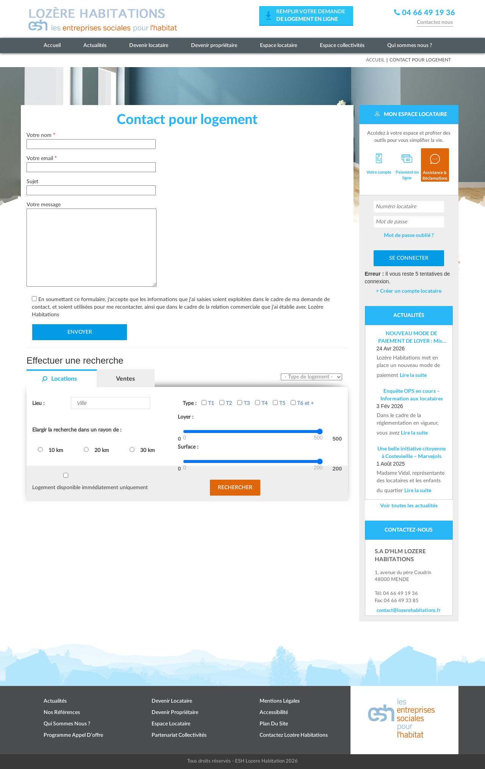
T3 (243, 403)
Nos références (62, 712)
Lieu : (38, 403)
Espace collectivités (342, 45)
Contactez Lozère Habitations (294, 735)
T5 (279, 403)
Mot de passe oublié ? (409, 235)
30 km (142, 450)
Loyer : (186, 417)
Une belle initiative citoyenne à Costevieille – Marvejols (411, 452)
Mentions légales (280, 701)
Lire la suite (413, 375)
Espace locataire (278, 45)
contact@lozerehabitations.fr (409, 610)
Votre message (91, 245)
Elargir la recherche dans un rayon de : (77, 430)
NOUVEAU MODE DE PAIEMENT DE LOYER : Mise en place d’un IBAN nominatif (411, 337)
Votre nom (91, 140)
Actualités (94, 45)
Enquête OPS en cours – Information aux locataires (411, 395)
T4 (261, 403)
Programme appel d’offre (73, 735)
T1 (208, 403)
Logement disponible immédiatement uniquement (90, 487)
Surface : (188, 447)
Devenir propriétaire (214, 45)
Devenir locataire (148, 45)
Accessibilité (274, 712)
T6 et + (302, 403)
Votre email (91, 163)
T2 (225, 403)
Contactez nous (435, 22)
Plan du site (274, 724)
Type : (190, 403)
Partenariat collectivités (179, 735)
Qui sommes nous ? (409, 45)
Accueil (52, 45)
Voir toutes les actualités (409, 505)
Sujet (91, 186)
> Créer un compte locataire (408, 290)
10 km (50, 450)
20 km (96, 450)
